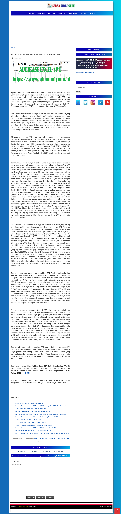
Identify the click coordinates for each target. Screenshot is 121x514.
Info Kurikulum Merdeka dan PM (85, 72)
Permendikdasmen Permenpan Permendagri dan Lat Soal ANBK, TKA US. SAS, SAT (40, 456)
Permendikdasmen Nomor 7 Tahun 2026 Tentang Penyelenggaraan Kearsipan (40, 414)
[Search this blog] (84, 88)
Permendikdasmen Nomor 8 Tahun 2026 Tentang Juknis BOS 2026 (37, 417)
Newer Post (31, 497)
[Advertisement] (62, 29)
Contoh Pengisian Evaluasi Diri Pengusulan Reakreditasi (33, 425)
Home (50, 497)
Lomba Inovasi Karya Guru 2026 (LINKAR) (29, 403)
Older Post (40, 497)
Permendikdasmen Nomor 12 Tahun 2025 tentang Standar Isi (35, 428)
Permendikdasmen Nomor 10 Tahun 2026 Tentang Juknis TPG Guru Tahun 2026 (41, 406)
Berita (13, 48)
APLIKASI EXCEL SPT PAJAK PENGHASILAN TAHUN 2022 (51, 438)
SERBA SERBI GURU (23, 506)
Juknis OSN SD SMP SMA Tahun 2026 (28, 419)
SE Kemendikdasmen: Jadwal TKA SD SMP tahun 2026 (33, 430)
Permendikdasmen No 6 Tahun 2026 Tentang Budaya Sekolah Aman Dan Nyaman (42, 433)
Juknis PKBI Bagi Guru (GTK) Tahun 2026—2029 (31, 422)
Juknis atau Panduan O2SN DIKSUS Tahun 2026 (31, 408)
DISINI (27, 373)
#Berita (40, 441)
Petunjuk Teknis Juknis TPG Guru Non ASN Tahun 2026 (33, 411)
